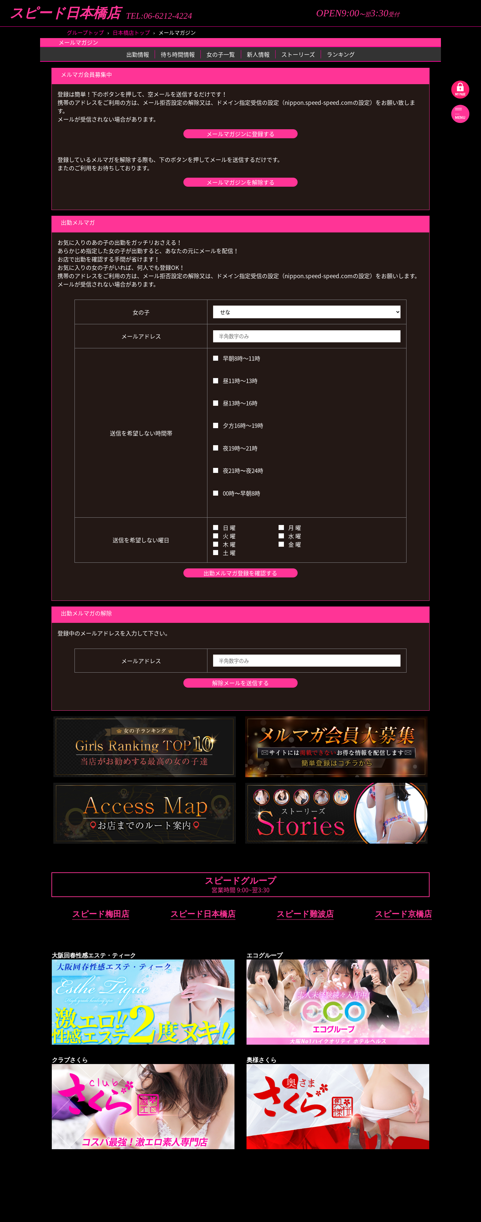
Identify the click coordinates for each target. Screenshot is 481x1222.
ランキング (341, 54)
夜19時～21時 (235, 448)
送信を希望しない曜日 (141, 540)
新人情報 (258, 54)
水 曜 (290, 536)
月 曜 (290, 527)
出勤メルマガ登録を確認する (240, 573)
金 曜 (290, 544)
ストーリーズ (298, 54)
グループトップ (85, 32)
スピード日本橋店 (65, 13)
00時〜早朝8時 (236, 493)
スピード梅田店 (100, 913)
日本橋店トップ (131, 32)
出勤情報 (137, 54)
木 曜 (224, 544)
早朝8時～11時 (236, 358)
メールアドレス (141, 336)
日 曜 (224, 527)
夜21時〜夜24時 (238, 470)
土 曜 (224, 552)
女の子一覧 (220, 54)
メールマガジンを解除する (240, 182)
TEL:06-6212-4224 (159, 16)
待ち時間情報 (178, 54)
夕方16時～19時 (238, 425)
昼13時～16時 (235, 403)
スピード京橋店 (403, 913)
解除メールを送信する (240, 683)
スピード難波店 (305, 913)
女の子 (141, 312)
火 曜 (224, 536)
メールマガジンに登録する (240, 134)
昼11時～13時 (235, 380)
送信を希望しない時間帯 (141, 433)
